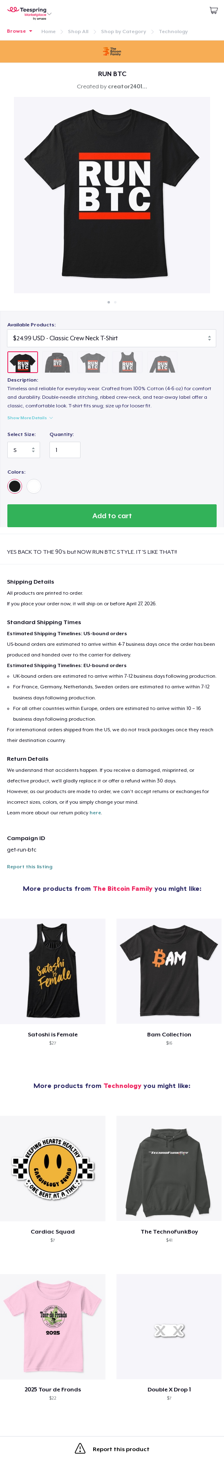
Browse (16, 31)
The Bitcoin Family (122, 888)
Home (48, 31)
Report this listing (29, 867)
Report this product (112, 1450)
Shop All (78, 31)
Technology (173, 31)
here (95, 813)
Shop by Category (123, 31)
